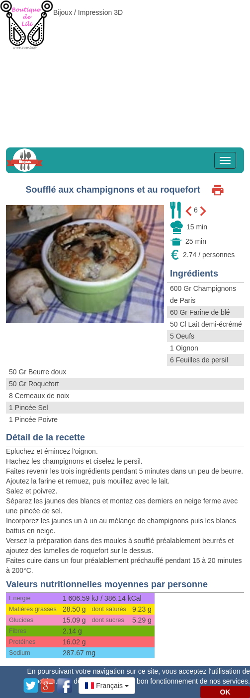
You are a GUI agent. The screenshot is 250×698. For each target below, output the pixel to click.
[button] (107, 685)
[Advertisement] (125, 69)
